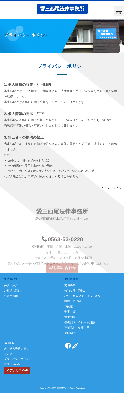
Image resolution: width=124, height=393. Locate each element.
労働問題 (70, 317)
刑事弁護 (70, 311)
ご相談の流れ (12, 290)
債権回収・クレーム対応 (79, 322)
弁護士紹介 (11, 285)
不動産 (68, 306)
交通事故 (70, 285)
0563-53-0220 (62, 247)
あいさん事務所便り (16, 348)
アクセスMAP (17, 370)
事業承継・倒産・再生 (78, 327)
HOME (10, 343)
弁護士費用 (11, 295)
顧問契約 (70, 333)
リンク (8, 353)
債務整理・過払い (75, 290)
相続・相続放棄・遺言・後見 (82, 295)
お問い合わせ (62, 270)
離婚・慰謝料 (72, 301)
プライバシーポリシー (18, 358)
